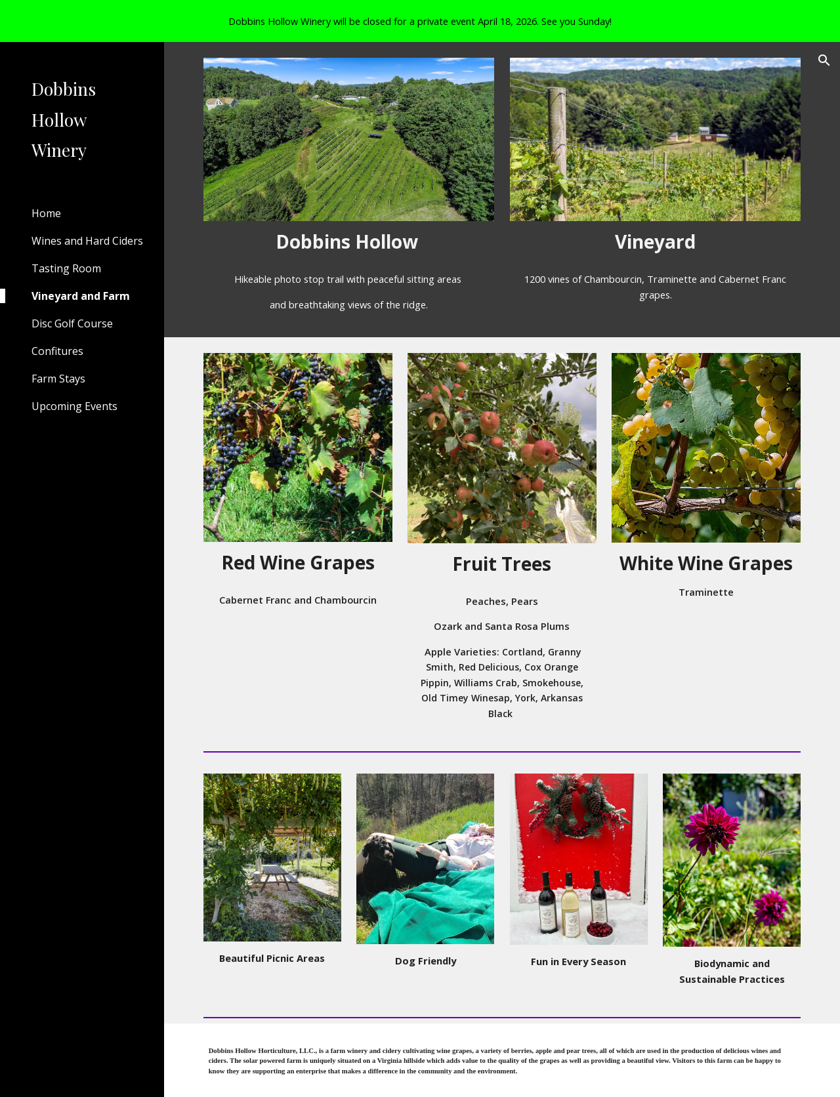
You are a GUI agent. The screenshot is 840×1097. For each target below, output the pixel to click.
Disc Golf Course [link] (72, 323)
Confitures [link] (57, 351)
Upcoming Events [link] (74, 406)
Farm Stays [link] (58, 378)
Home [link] (46, 213)
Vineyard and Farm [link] (81, 296)
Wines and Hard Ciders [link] (87, 241)
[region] (420, 21)
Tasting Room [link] (66, 268)
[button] (824, 60)
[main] (349, 241)
